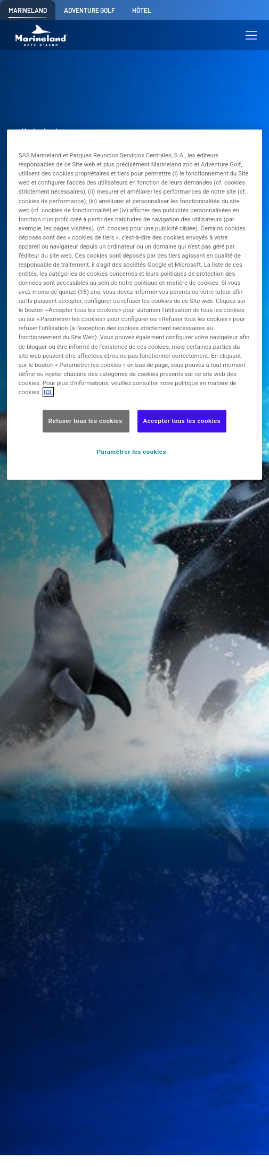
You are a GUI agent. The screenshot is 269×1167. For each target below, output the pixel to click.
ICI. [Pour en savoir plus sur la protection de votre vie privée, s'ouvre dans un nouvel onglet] (48, 391)
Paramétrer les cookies (131, 451)
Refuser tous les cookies (86, 421)
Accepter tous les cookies (182, 421)
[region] (135, 305)
